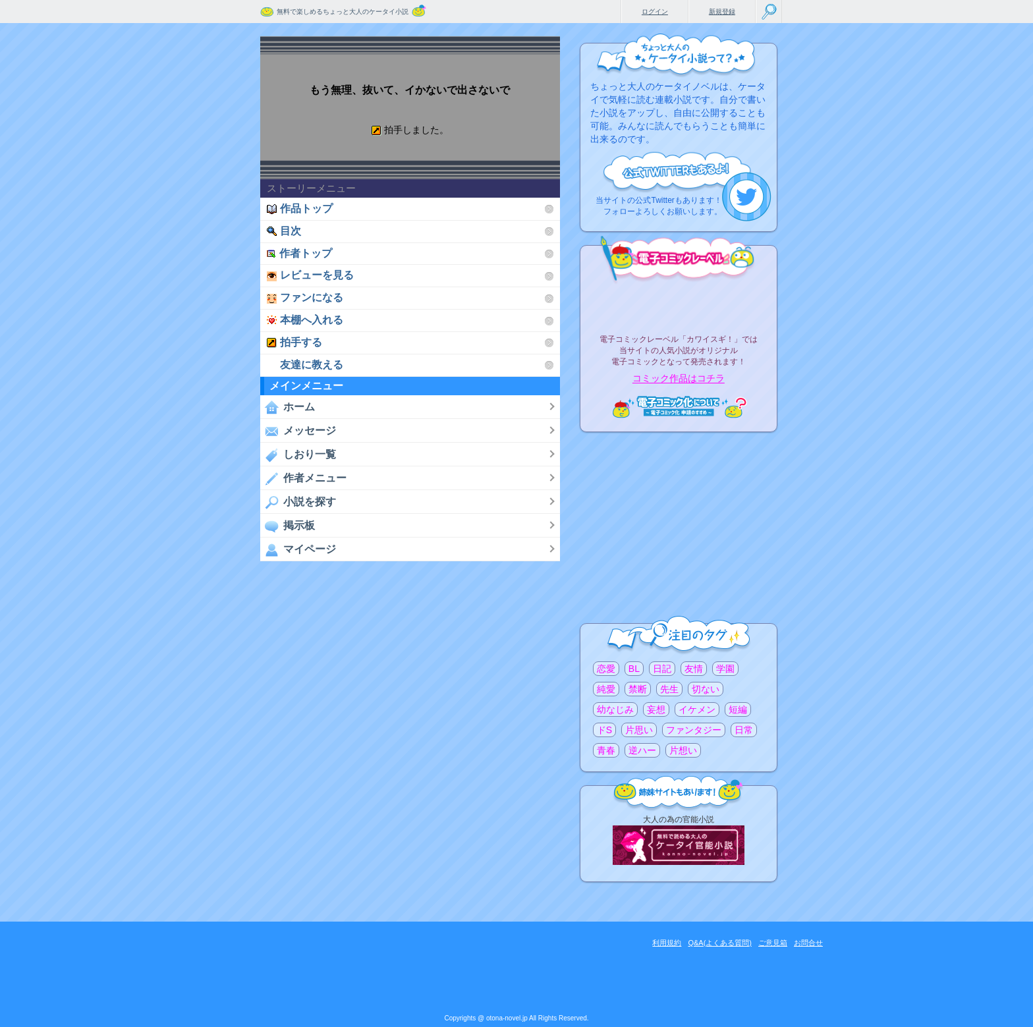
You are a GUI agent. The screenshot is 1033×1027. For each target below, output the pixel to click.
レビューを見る (310, 275)
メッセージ (298, 431)
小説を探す (298, 502)
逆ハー (642, 750)
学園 (725, 668)
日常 (744, 730)
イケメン (697, 709)
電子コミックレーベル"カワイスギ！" (678, 304)
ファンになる (305, 297)
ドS (604, 730)
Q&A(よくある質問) (720, 943)
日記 (662, 668)
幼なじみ (615, 709)
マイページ (298, 549)
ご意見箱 (772, 943)
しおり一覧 (298, 454)
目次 (284, 230)
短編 (738, 709)
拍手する (294, 342)
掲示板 (287, 525)
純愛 (606, 689)
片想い (683, 750)
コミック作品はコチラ (678, 379)
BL (634, 668)
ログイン (655, 11)
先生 (669, 689)
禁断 (637, 689)
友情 (693, 668)
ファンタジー (693, 730)
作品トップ (300, 208)
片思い (639, 730)
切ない (705, 689)
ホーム (287, 407)
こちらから (746, 196)
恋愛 (606, 668)
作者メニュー (303, 478)
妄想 (656, 709)
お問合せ (808, 943)
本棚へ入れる (305, 319)
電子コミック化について (678, 407)
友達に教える (305, 364)
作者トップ (299, 253)
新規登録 (722, 11)
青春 (606, 750)
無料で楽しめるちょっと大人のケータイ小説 (342, 11)
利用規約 (666, 943)
